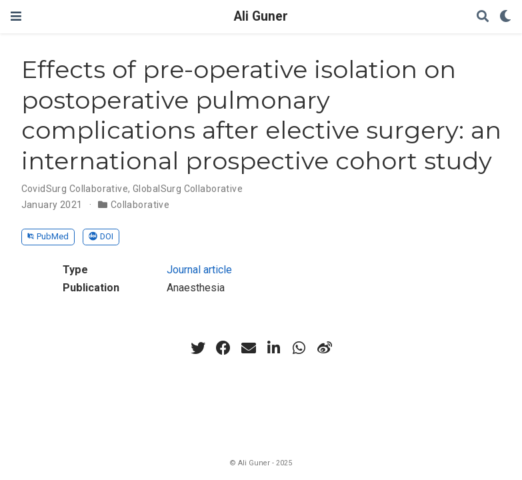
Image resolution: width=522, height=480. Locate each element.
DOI (101, 236)
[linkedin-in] (274, 348)
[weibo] (325, 348)
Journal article (199, 269)
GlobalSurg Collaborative (188, 188)
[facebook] (223, 348)
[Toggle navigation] (16, 16)
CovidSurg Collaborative (75, 188)
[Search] (483, 17)
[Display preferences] (505, 17)
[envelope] (249, 348)
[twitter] (198, 348)
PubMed (48, 236)
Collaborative (140, 204)
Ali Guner (261, 16)
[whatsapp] (299, 348)
